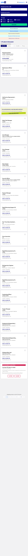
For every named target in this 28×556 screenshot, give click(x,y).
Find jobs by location (5, 12)
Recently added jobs (14, 28)
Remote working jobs (14, 31)
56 (21, 396)
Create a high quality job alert (15, 113)
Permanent (17, 19)
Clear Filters (4, 45)
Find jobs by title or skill (6, 6)
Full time (10, 19)
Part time (3, 19)
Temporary (10, 21)
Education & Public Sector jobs (14, 35)
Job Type (3, 17)
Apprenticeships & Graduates (14, 33)
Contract (3, 21)
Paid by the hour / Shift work (14, 38)
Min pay (23, 45)
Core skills (18, 45)
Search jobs (14, 24)
